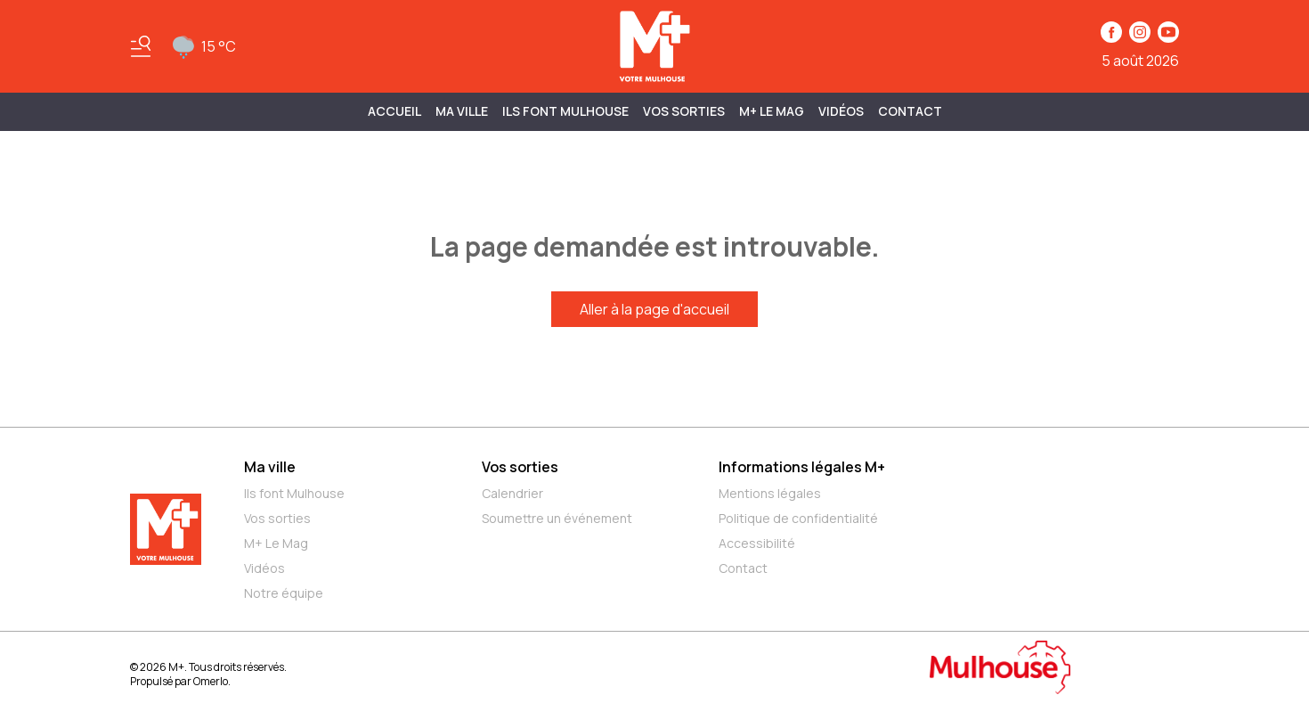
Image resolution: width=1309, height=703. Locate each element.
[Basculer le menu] (140, 46)
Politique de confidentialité (798, 518)
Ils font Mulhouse (294, 493)
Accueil (394, 110)
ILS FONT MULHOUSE (565, 110)
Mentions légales (770, 493)
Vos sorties (684, 110)
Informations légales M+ (802, 467)
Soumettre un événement (557, 518)
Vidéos (841, 110)
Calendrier (512, 493)
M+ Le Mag (771, 110)
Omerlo (210, 681)
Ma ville (270, 467)
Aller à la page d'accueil (654, 309)
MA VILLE (461, 110)
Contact (910, 110)
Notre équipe (283, 592)
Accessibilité (757, 543)
